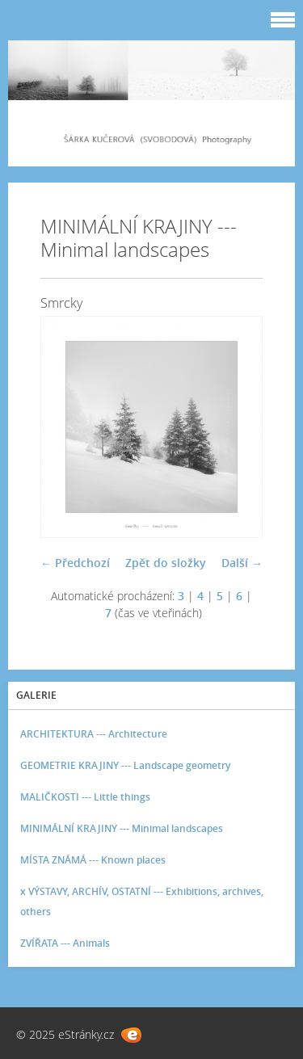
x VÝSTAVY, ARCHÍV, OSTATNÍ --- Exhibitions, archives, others (141, 901)
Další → (242, 562)
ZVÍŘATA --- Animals (65, 943)
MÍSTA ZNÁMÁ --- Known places (93, 860)
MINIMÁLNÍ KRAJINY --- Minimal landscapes (121, 828)
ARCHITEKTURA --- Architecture (93, 734)
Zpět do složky (165, 562)
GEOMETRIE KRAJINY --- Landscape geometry (125, 765)
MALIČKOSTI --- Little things (85, 797)
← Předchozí (75, 562)
